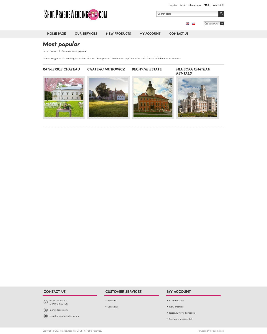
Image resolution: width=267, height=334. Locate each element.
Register (173, 4)
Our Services (86, 33)
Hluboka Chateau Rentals (193, 71)
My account (150, 33)
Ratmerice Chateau (61, 69)
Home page (56, 33)
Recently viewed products (182, 312)
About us (112, 300)
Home (46, 51)
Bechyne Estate (147, 69)
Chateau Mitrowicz (106, 69)
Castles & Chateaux (60, 51)
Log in (183, 4)
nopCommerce (217, 330)
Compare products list (180, 318)
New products (118, 33)
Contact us (178, 33)
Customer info (176, 300)
